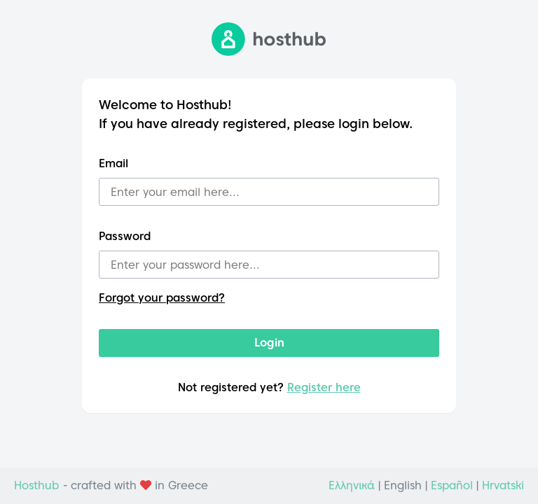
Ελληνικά (352, 485)
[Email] (269, 192)
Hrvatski (503, 485)
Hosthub (37, 485)
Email (113, 163)
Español (452, 485)
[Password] (269, 265)
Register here (324, 387)
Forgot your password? (162, 297)
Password (125, 236)
